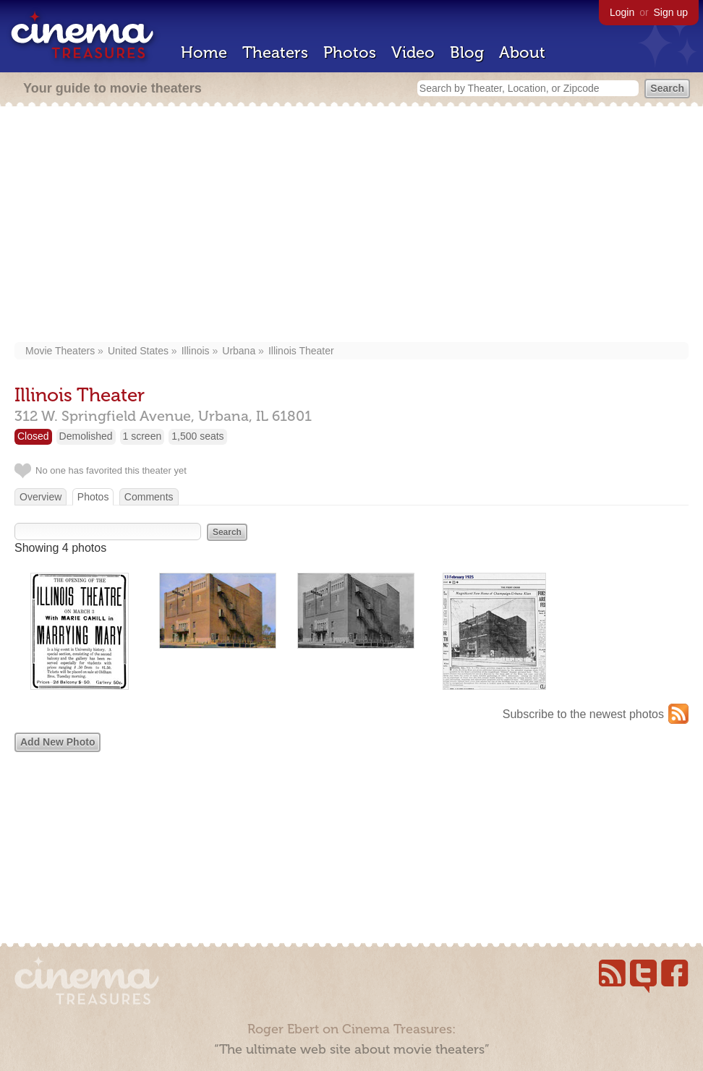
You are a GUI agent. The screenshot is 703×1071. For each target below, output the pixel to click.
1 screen (142, 436)
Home (204, 52)
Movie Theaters (60, 351)
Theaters (275, 52)
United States (138, 351)
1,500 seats (197, 436)
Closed (33, 436)
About (522, 52)
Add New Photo (57, 742)
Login (622, 12)
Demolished (86, 436)
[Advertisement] (351, 225)
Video (413, 52)
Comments (149, 497)
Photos (349, 52)
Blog (467, 52)
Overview (40, 497)
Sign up (671, 12)
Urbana (238, 351)
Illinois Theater (301, 351)
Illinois (196, 351)
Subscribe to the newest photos (583, 714)
